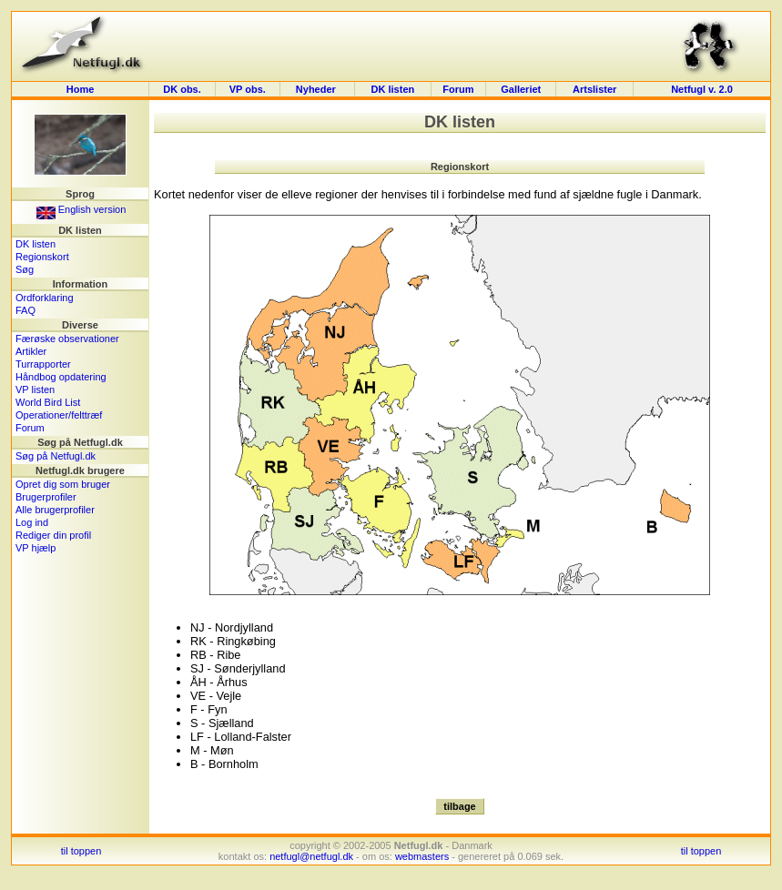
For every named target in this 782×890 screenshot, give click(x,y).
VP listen (35, 389)
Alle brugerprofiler (55, 509)
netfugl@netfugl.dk (311, 856)
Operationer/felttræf (58, 415)
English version (81, 209)
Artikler (30, 351)
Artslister (594, 89)
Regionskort (42, 256)
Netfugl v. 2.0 (702, 89)
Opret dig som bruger (62, 484)
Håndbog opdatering (61, 376)
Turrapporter (43, 364)
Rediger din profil (53, 535)
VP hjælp (35, 547)
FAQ (25, 310)
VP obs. (247, 89)
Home (80, 89)
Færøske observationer (67, 338)
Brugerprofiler (45, 496)
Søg (24, 269)
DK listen (393, 89)
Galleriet (521, 89)
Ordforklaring (44, 297)
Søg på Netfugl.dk (55, 455)
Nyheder (317, 89)
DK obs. (182, 89)
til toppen (81, 850)
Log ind (31, 522)
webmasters (422, 856)
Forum (457, 89)
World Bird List (47, 402)
